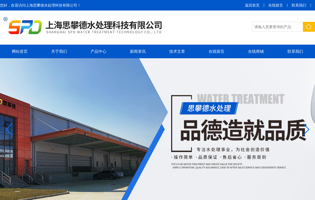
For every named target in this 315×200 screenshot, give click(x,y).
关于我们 (59, 51)
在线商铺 (256, 51)
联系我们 (299, 5)
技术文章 (177, 51)
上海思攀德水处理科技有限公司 (51, 5)
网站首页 (20, 51)
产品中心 (98, 51)
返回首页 (252, 5)
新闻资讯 (138, 51)
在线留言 (275, 5)
